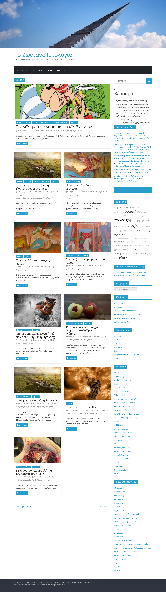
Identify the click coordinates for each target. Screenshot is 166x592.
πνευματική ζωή (143, 253)
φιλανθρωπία (118, 238)
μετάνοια (132, 254)
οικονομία (141, 216)
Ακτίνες (117, 384)
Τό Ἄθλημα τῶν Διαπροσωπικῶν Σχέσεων (54, 126)
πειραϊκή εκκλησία (122, 207)
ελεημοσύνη (127, 238)
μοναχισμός (121, 253)
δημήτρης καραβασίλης (79, 413)
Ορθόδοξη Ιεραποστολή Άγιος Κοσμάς (129, 555)
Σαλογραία (118, 466)
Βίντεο (19, 182)
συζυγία (44, 480)
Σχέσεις (73, 122)
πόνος (134, 208)
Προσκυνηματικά (120, 462)
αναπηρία (134, 216)
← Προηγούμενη (22, 506)
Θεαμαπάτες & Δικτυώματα (124, 402)
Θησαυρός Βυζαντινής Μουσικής (127, 314)
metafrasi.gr (119, 303)
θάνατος (140, 212)
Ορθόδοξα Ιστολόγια (122, 447)
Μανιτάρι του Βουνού (123, 432)
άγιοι (146, 241)
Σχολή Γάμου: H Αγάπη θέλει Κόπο (37, 400)
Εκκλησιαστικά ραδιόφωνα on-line (127, 514)
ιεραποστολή (126, 246)
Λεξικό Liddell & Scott (122, 322)
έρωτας (93, 195)
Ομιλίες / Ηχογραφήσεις (41, 122)
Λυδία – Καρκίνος (121, 429)
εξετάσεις (34, 198)
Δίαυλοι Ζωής (23, 70)
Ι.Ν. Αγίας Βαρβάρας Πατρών (125, 410)
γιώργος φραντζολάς (77, 195)
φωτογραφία (142, 238)
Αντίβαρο (118, 347)
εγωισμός (129, 250)
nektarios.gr (118, 499)
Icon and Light (119, 376)
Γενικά (19, 330)
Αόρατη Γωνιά (119, 387)
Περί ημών (38, 70)
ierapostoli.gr (119, 495)
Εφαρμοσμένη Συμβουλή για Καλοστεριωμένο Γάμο (34, 472)
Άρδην (116, 351)
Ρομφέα (117, 566)
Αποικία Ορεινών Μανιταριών (126, 311)
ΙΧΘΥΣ (116, 421)
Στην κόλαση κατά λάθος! (81, 407)
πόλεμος (134, 221)
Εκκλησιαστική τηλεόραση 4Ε (125, 518)
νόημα (30, 343)
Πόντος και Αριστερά (122, 459)
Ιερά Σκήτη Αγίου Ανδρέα (124, 540)
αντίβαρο (21, 343)
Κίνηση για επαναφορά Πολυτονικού (128, 355)
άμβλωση (146, 246)
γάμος (68, 195)
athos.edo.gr (119, 488)
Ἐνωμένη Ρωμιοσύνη (122, 529)
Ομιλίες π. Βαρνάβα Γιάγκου (125, 551)
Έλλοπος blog (119, 395)
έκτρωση (134, 238)
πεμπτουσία (118, 216)
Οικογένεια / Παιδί (23, 122)
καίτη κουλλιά (44, 270)
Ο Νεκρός (118, 440)
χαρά (142, 226)
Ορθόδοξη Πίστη (121, 455)
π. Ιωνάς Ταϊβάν (120, 559)
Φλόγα (117, 570)
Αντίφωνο (118, 307)
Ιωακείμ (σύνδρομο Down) (124, 318)
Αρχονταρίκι (119, 510)
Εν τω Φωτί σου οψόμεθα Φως (126, 399)
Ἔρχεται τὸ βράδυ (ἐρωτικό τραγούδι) (83, 187)
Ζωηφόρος (118, 533)
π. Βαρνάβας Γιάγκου (70, 131)
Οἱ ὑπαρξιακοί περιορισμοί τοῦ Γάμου (85, 260)
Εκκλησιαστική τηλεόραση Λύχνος (127, 521)
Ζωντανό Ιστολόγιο (43, 131)
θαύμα (126, 235)
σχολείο (47, 198)
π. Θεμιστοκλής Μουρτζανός (38, 407)
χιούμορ (122, 226)
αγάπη (18, 195)
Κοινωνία (28, 182)
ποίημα (140, 246)
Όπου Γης (118, 444)
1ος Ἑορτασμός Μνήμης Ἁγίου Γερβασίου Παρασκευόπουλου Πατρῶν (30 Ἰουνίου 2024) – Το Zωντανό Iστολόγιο (132, 147)
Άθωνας (117, 506)
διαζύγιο (38, 480)
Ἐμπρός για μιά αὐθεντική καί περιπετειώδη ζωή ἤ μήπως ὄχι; (36, 335)
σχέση (80, 131)
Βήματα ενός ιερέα (121, 391)
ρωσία (140, 242)
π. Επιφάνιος (82, 340)
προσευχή (122, 220)
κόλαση (97, 413)
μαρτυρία (141, 221)
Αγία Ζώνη (118, 503)
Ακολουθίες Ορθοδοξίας (124, 380)
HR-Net (117, 340)
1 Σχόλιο (100, 410)
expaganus (118, 373)
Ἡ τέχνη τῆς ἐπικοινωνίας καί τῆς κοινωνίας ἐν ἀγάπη (131, 138)
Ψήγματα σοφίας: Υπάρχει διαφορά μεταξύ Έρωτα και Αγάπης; (82, 330)
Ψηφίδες (117, 474)
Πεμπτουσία (119, 563)
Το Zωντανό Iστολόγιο (43, 54)
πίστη (123, 258)
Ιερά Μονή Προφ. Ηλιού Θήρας (126, 414)
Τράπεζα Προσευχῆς (57, 70)
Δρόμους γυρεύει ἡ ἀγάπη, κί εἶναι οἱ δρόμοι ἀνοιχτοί (34, 187)
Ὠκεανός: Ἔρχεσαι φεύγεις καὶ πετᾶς (35, 261)
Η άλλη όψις (119, 536)
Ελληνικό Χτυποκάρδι (122, 525)
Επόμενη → (105, 506)
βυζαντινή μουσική (136, 235)
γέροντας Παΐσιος (126, 230)
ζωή (26, 343)
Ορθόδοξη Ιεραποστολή (123, 451)
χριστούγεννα (120, 250)
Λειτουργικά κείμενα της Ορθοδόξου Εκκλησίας (132, 548)
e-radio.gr (118, 336)
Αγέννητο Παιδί (120, 343)
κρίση (116, 231)
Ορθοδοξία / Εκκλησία (60, 122)
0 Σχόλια (55, 131)
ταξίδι (53, 198)
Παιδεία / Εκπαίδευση (41, 182)
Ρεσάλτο (117, 358)
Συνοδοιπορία (120, 470)
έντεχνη (27, 198)
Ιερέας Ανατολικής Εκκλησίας (125, 417)
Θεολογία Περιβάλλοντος (124, 406)
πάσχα (116, 258)
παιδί (127, 226)
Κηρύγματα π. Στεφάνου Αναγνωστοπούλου (131, 544)
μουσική (41, 198)
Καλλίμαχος (118, 425)
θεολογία (119, 241)
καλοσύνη (90, 413)
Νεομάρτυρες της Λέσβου (124, 436)
